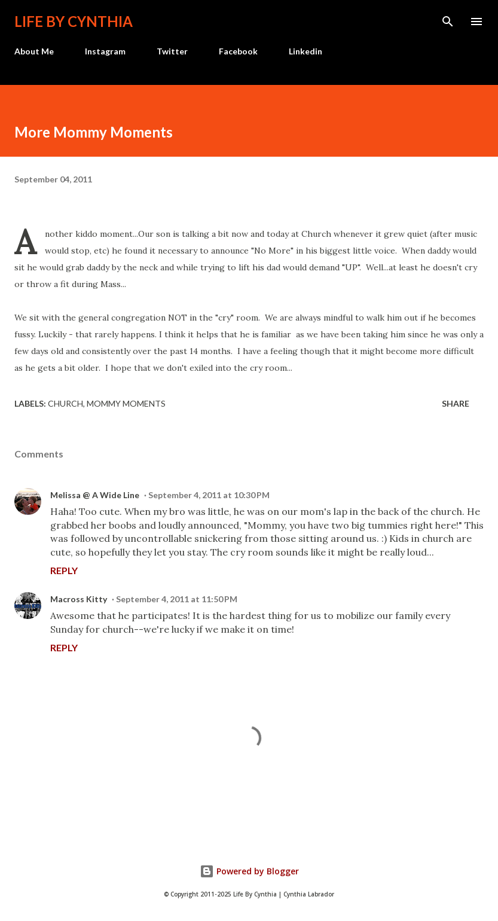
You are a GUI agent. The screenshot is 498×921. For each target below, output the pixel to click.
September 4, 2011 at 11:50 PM (176, 599)
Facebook (238, 51)
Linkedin (305, 51)
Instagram (105, 51)
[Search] (448, 21)
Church (65, 403)
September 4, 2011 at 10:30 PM (209, 495)
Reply (64, 570)
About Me (34, 51)
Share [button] (455, 403)
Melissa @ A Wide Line (94, 495)
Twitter (172, 51)
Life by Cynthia (73, 21)
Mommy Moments (126, 403)
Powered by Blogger (249, 871)
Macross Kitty (78, 599)
